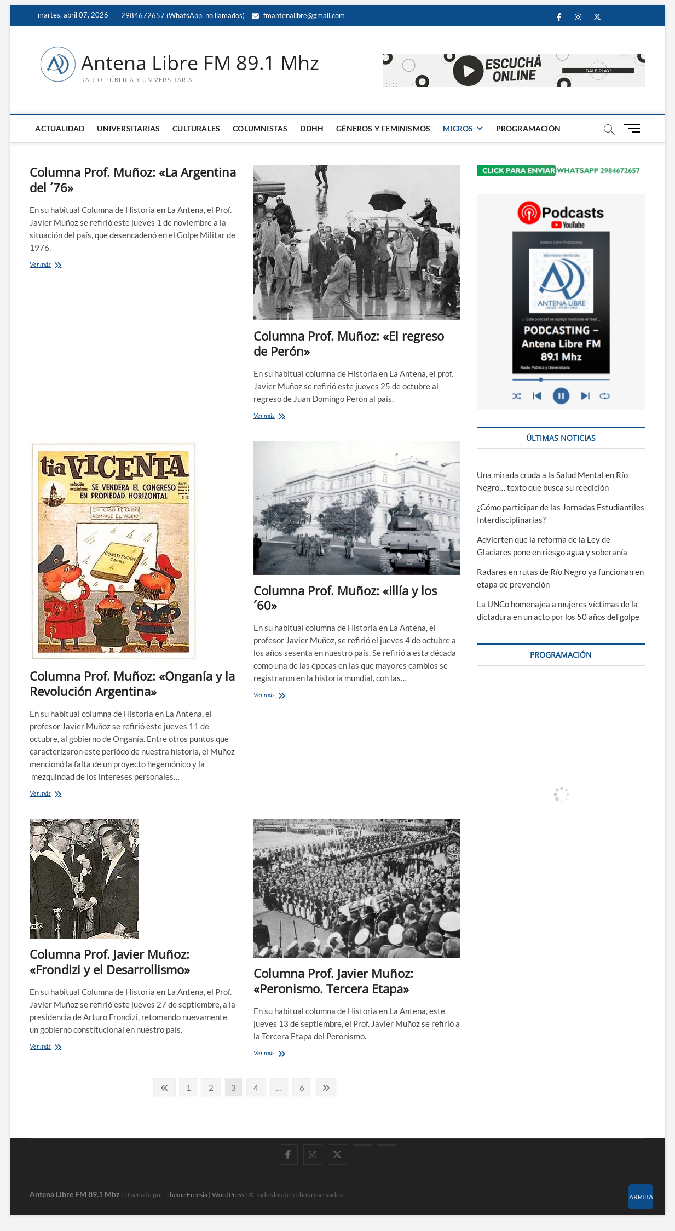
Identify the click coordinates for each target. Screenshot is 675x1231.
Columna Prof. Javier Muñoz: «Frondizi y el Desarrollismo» (110, 961)
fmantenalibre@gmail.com (298, 15)
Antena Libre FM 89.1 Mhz (200, 63)
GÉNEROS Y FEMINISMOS (383, 128)
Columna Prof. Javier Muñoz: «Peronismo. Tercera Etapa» (333, 981)
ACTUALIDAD (59, 128)
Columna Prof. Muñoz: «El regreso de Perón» (348, 343)
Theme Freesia (186, 1194)
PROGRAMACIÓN (528, 128)
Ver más (53, 265)
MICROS (458, 128)
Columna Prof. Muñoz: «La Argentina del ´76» (133, 179)
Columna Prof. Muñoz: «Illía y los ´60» (345, 598)
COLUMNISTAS (260, 128)
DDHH (312, 128)
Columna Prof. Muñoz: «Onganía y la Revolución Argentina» (132, 683)
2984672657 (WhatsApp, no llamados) (182, 15)
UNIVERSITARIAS (128, 128)
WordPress (228, 1194)
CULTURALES (196, 128)
